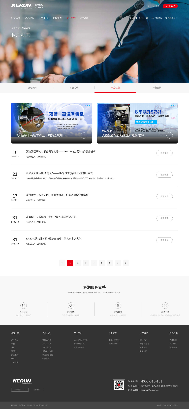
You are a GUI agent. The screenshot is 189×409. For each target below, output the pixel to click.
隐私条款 (22, 405)
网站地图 (14, 405)
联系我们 (84, 18)
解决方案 (15, 18)
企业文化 (143, 347)
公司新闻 (32, 87)
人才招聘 (173, 340)
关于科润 (71, 18)
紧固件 (14, 351)
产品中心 (29, 18)
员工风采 (173, 344)
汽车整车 (14, 340)
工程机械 (14, 362)
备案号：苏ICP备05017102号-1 (167, 405)
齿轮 (13, 344)
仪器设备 (45, 359)
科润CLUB (113, 344)
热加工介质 (46, 340)
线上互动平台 (79, 347)
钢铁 (13, 359)
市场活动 (73, 87)
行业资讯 (156, 87)
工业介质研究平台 (81, 340)
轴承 (13, 347)
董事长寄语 (144, 344)
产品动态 (115, 87)
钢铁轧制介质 (47, 351)
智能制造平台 (79, 344)
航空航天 (14, 355)
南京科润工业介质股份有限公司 (37, 405)
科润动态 (143, 351)
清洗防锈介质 (47, 355)
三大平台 (43, 18)
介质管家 (57, 18)
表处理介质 (46, 347)
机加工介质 (46, 344)
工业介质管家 (114, 340)
